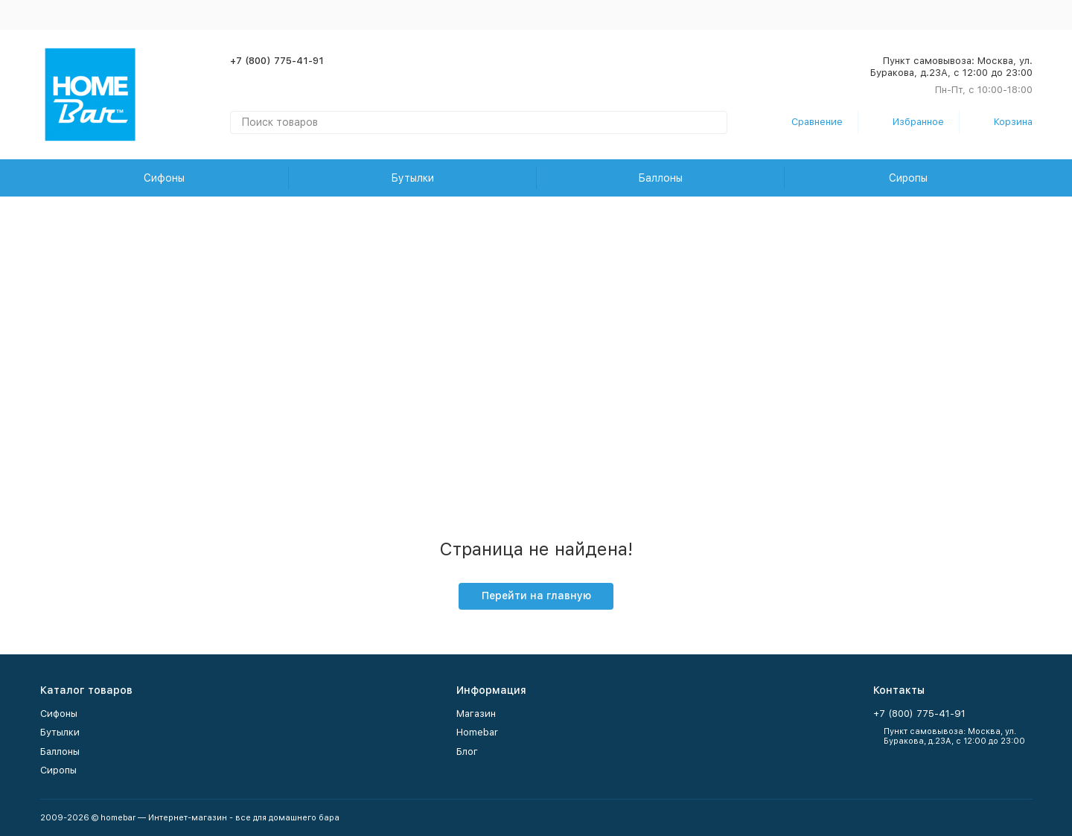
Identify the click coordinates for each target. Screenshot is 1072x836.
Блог (467, 751)
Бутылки (412, 178)
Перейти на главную (536, 596)
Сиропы (908, 178)
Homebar (477, 732)
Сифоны (164, 178)
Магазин (476, 713)
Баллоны (660, 178)
